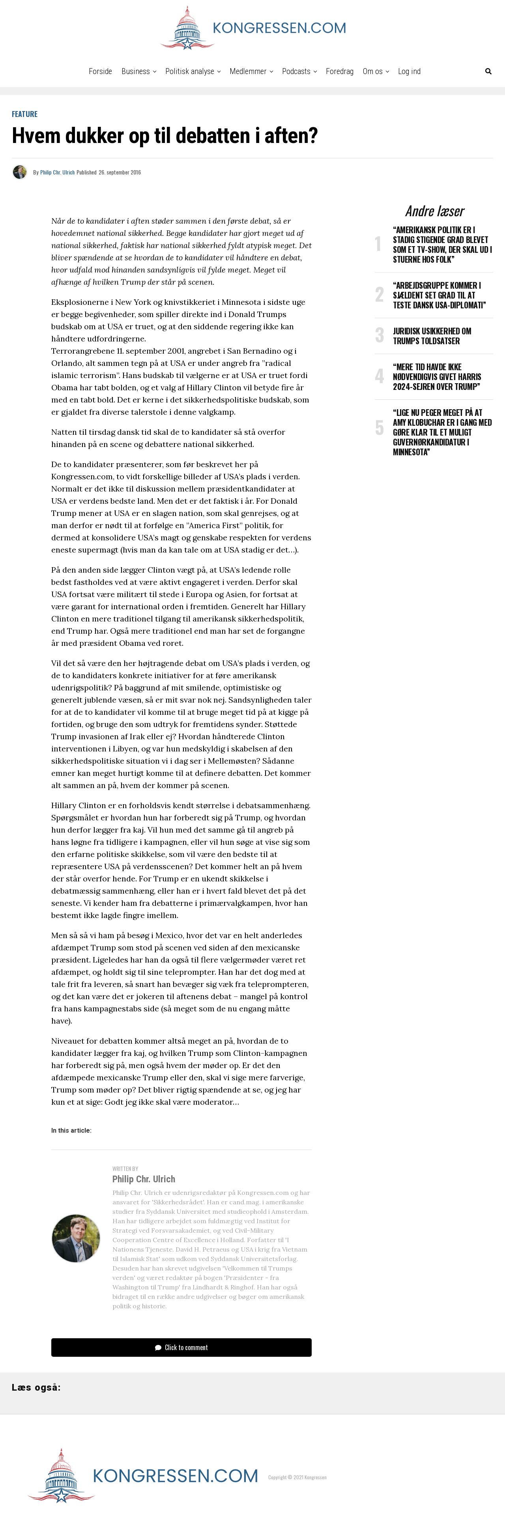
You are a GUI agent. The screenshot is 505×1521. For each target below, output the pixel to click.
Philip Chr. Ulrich (57, 172)
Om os (373, 71)
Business (136, 71)
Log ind (409, 71)
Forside (100, 71)
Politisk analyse (189, 71)
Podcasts (296, 71)
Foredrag (340, 71)
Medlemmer (248, 71)
